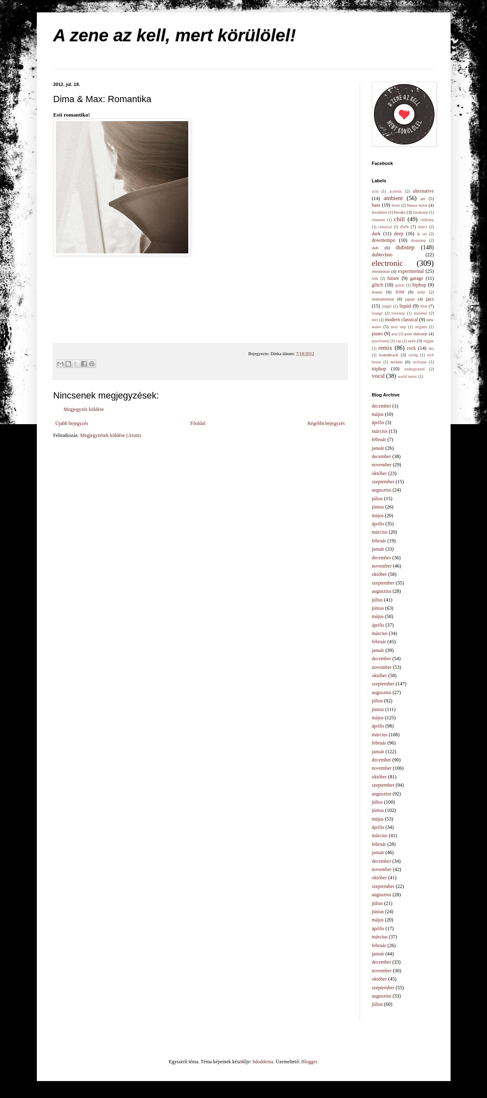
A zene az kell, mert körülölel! (174, 35)
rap (398, 341)
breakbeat (379, 212)
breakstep (420, 212)
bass (376, 205)
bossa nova (417, 205)
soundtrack (388, 354)
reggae (428, 341)
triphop (379, 369)
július (377, 498)
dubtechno (382, 255)
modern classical (401, 319)
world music (407, 376)
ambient (393, 198)
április (378, 422)
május (378, 414)
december (381, 406)
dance (422, 226)
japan (410, 298)
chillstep (427, 219)
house (377, 291)
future (393, 278)
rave (412, 340)
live (423, 305)
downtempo (384, 240)
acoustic (395, 191)
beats (396, 205)
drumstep (418, 240)
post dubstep (416, 333)
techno (397, 361)
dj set (422, 234)
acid (375, 191)
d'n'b (405, 226)
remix (385, 347)
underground (414, 369)
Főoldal (198, 423)
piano (377, 334)
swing (413, 355)
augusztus (381, 490)
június (378, 507)
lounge (377, 313)
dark (376, 233)
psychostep (381, 341)
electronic (387, 263)
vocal (378, 375)
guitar (399, 285)
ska (431, 348)
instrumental (383, 298)
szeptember (383, 482)
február (379, 439)
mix (375, 319)
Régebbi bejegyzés (326, 423)
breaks (399, 212)
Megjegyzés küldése (84, 409)
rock (411, 348)
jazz (430, 299)
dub (375, 247)
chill (399, 219)
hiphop (419, 285)
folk (375, 278)
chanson (378, 219)
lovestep (398, 313)
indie (421, 292)
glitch (377, 285)
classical (385, 226)
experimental (411, 271)
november (382, 465)
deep (398, 233)
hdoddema (262, 1062)
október (379, 473)
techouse (420, 362)
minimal (420, 313)
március (380, 431)
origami (421, 327)
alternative (423, 191)
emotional (381, 271)
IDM (400, 291)
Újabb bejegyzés (72, 423)
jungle (387, 306)
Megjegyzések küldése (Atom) (110, 435)
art (422, 198)
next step (398, 327)
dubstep (405, 247)
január (378, 448)
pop (394, 334)
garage (416, 278)
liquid (405, 306)
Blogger (309, 1062)
